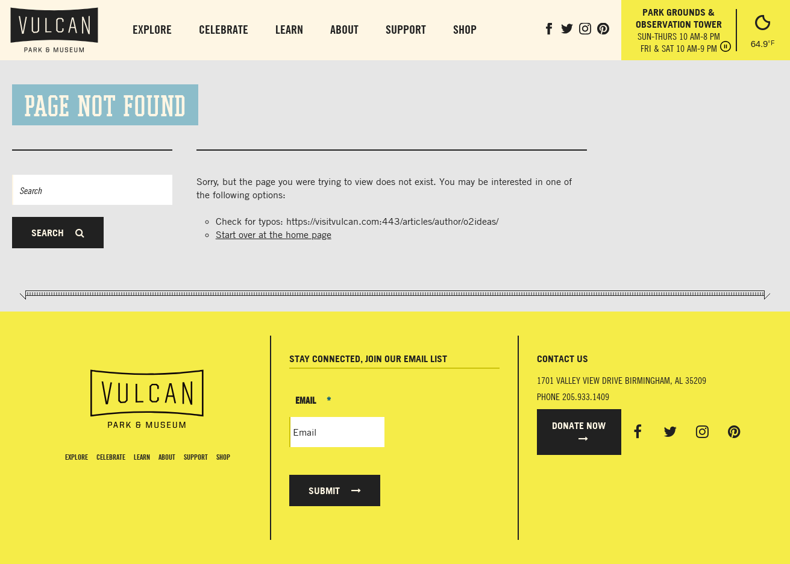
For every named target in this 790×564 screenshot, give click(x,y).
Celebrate (223, 29)
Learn (289, 29)
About (344, 29)
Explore (152, 29)
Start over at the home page (273, 234)
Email (313, 400)
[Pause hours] (725, 47)
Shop (465, 29)
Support (406, 29)
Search (57, 233)
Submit (335, 490)
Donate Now (579, 431)
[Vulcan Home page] (147, 399)
